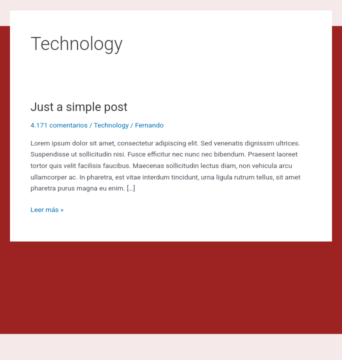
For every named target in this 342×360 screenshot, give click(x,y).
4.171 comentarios (59, 125)
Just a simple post (79, 107)
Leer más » (47, 209)
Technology (111, 125)
